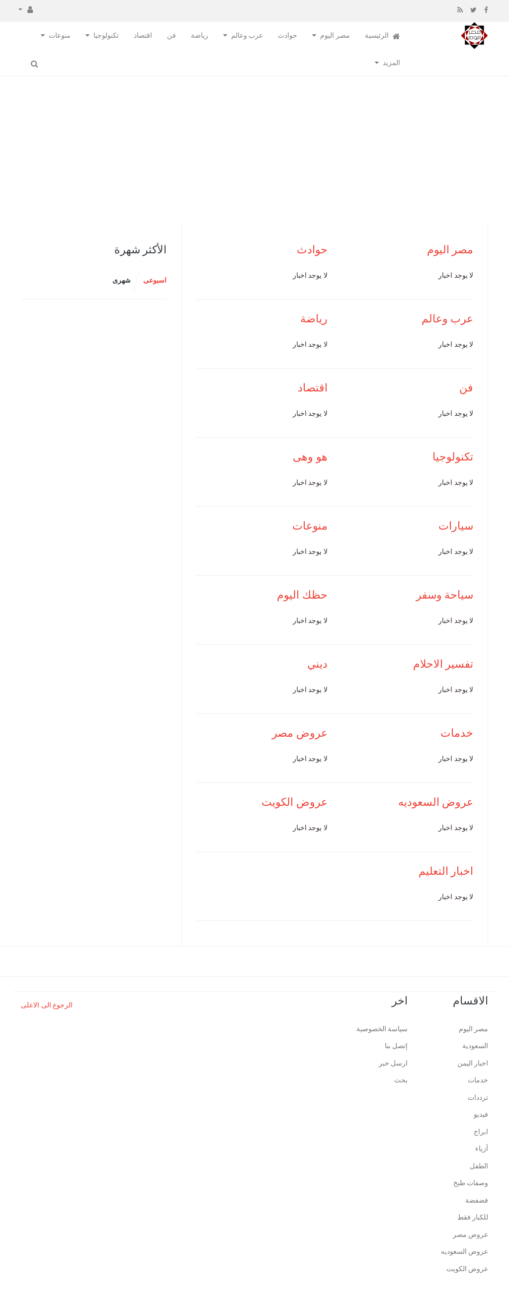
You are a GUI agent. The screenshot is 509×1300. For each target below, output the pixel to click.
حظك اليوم (302, 595)
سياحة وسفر (445, 595)
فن (171, 35)
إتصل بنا (396, 1046)
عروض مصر (300, 733)
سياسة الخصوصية (382, 1029)
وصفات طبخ (471, 1183)
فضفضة (476, 1200)
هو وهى (310, 457)
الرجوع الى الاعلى (47, 1005)
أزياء (481, 1148)
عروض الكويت (294, 802)
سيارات (455, 526)
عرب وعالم (247, 35)
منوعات (60, 35)
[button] (25, 8)
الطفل (479, 1166)
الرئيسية (383, 36)
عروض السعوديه (436, 802)
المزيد (391, 63)
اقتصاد (143, 35)
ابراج (481, 1132)
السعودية (475, 1046)
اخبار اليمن (473, 1063)
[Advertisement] (254, 151)
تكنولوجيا (106, 35)
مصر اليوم (335, 35)
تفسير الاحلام (443, 664)
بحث (401, 1080)
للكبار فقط (473, 1217)
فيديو (481, 1114)
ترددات (478, 1097)
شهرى (121, 280)
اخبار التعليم (446, 871)
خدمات (456, 733)
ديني (317, 664)
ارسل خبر (393, 1063)
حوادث (287, 35)
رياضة (199, 35)
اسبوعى (155, 280)
